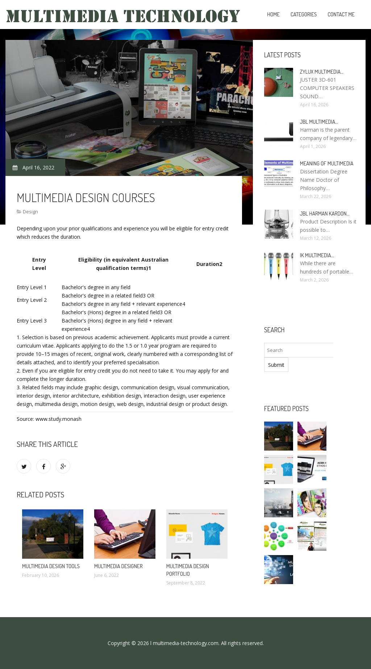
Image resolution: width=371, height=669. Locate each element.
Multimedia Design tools (51, 566)
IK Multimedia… (317, 255)
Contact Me (341, 14)
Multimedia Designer (118, 566)
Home (273, 14)
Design (30, 211)
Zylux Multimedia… (321, 71)
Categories (304, 14)
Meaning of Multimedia (327, 163)
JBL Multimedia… (319, 121)
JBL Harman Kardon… (325, 213)
